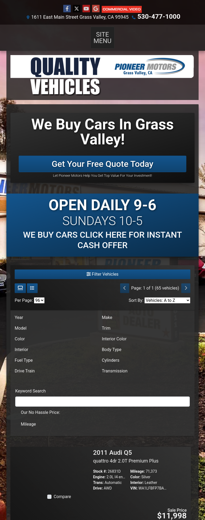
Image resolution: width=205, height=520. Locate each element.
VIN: (133, 481)
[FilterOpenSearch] (102, 395)
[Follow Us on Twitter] (76, 9)
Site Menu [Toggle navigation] (102, 34)
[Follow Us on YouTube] (86, 9)
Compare (62, 489)
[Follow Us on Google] (96, 9)
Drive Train (25, 364)
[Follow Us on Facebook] (67, 9)
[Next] (185, 281)
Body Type (111, 342)
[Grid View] (20, 281)
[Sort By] (167, 293)
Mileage (28, 417)
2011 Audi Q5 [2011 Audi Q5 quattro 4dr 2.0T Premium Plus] (126, 449)
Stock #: (100, 464)
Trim (106, 321)
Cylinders (110, 353)
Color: (135, 470)
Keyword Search (30, 384)
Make (107, 310)
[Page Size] (39, 293)
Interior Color (114, 331)
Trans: (98, 475)
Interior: (137, 475)
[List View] (32, 281)
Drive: (98, 481)
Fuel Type (24, 353)
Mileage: (137, 464)
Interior (21, 342)
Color (20, 331)
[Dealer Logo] (102, 68)
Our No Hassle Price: (40, 405)
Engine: (99, 470)
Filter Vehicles (102, 267)
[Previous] (124, 281)
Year (19, 310)
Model (21, 321)
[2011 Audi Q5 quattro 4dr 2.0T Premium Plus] (59, 461)
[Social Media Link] (122, 9)
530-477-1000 (158, 16)
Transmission (114, 364)
